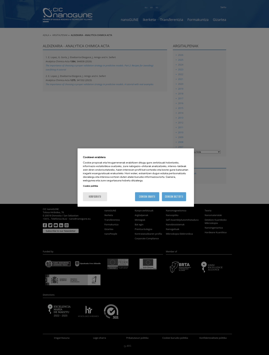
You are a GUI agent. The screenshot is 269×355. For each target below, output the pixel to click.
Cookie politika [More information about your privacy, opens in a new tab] (90, 186)
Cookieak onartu (147, 196)
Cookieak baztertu (174, 196)
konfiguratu (95, 196)
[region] (136, 177)
